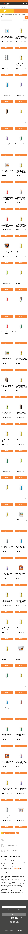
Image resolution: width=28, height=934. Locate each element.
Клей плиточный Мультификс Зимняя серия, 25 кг (21, 493)
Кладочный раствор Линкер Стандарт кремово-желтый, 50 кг (21, 359)
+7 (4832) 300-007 (24, 3)
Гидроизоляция (4, 886)
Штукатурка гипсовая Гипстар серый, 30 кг (7, 467)
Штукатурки (10, 877)
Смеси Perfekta (16, 868)
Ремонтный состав (4, 892)
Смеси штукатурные (5, 893)
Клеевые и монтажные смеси (6, 879)
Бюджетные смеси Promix (18, 862)
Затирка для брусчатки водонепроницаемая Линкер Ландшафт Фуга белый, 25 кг (21, 225)
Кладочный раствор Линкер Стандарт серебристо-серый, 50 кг (7, 655)
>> (17, 833)
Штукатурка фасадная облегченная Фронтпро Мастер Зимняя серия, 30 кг (21, 198)
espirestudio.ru (20, 930)
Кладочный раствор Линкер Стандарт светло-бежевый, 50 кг (21, 628)
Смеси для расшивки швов (17, 876)
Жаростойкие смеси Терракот (6, 863)
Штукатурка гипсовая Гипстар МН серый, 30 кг (21, 735)
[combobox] (6, 20)
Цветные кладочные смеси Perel (7, 860)
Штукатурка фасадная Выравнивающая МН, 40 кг (21, 413)
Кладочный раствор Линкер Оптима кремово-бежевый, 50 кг (21, 440)
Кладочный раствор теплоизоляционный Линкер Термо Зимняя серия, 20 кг (21, 171)
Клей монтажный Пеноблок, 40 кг (7, 116)
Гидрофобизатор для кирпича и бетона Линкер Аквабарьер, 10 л (21, 520)
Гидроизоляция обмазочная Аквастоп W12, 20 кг (7, 64)
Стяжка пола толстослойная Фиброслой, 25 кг (21, 708)
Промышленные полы (5, 883)
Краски (16, 879)
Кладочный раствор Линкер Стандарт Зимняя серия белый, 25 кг (7, 601)
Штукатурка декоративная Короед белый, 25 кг (7, 574)
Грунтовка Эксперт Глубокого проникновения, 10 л (7, 762)
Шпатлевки (3, 877)
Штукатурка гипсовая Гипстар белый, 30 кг (21, 332)
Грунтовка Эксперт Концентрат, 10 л (21, 574)
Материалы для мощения (6, 890)
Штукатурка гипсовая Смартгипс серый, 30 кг (7, 681)
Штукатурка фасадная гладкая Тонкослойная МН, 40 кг (7, 386)
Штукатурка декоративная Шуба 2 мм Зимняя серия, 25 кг (21, 91)
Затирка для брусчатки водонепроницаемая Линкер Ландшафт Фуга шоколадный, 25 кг (21, 387)
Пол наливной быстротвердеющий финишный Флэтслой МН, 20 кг (7, 305)
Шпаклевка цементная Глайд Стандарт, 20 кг (7, 413)
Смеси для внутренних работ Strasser (8, 866)
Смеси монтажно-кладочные (16, 892)
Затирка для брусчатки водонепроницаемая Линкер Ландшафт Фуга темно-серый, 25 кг (21, 38)
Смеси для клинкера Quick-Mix (6, 865)
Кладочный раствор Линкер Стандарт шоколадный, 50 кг (21, 252)
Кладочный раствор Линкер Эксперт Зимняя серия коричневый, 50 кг (21, 601)
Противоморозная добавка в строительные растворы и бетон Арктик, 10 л (7, 37)
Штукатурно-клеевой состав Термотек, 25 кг (7, 144)
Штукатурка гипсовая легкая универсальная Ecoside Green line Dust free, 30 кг (21, 305)
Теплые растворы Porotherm (6, 872)
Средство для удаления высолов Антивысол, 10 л (7, 171)
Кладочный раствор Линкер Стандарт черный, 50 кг (7, 789)
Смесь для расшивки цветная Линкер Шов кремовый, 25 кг (21, 279)
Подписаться (14, 914)
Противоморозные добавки (17, 883)
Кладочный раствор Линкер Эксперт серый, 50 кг (7, 493)
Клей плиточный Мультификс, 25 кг (7, 91)
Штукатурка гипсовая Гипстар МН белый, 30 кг (7, 735)
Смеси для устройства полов (15, 886)
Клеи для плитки (16, 890)
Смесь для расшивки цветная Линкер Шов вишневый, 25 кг (7, 520)
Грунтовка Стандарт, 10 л (7, 358)
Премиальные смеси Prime (6, 862)
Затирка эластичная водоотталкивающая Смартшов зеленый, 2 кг (21, 816)
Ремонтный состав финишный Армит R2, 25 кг (7, 547)
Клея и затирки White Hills (6, 868)
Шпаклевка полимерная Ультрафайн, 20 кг (21, 467)
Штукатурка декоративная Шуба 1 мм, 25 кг (21, 789)
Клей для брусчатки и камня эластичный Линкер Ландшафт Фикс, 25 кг (21, 117)
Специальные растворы (5, 885)
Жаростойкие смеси (11, 882)
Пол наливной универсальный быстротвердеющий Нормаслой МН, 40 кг (7, 332)
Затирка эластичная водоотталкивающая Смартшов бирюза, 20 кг (21, 762)
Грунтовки (3, 882)
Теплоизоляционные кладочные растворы (16, 880)
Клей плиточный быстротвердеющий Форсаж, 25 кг (7, 708)
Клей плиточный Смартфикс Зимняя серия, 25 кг (21, 547)
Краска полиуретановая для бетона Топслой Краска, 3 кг (7, 252)
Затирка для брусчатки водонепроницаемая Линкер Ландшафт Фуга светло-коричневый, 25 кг (7, 628)
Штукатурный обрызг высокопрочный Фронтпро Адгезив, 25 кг (7, 816)
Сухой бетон (3, 880)
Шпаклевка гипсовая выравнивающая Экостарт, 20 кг (7, 279)
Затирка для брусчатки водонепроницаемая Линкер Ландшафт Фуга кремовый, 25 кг (7, 440)
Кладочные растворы (5, 876)
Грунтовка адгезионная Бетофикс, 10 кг (21, 655)
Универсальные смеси (16, 885)
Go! (25, 7)
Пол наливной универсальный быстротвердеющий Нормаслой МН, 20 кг (7, 198)
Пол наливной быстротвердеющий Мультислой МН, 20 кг (7, 225)
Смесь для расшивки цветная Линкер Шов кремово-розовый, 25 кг (21, 681)
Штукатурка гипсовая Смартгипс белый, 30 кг (21, 144)
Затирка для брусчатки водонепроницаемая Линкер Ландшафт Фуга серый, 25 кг (21, 64)
